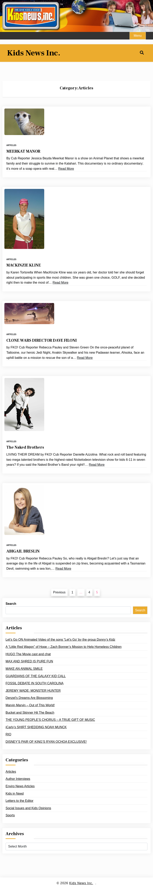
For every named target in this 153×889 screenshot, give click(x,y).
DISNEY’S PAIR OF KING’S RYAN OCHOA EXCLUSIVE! (46, 741)
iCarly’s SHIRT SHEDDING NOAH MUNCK (36, 727)
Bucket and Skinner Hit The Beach (30, 712)
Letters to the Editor (19, 800)
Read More (66, 168)
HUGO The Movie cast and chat (28, 654)
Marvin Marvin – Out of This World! (30, 705)
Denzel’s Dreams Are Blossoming (29, 698)
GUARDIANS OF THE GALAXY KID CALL (36, 676)
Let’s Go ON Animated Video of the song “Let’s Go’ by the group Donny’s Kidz (60, 639)
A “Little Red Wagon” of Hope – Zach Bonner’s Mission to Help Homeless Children (64, 646)
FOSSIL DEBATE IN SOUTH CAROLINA (35, 683)
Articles (11, 145)
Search (11, 603)
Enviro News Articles (20, 786)
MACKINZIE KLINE (23, 265)
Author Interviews (18, 778)
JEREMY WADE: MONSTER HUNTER (33, 690)
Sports (10, 815)
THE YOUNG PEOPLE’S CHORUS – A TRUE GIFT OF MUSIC (50, 719)
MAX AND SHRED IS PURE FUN (29, 661)
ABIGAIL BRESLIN (23, 551)
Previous (59, 592)
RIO (8, 734)
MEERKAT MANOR (23, 151)
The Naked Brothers (25, 447)
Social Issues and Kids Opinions (28, 808)
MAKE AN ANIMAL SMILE (24, 668)
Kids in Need (15, 793)
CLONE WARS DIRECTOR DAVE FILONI (41, 340)
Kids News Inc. (33, 53)
